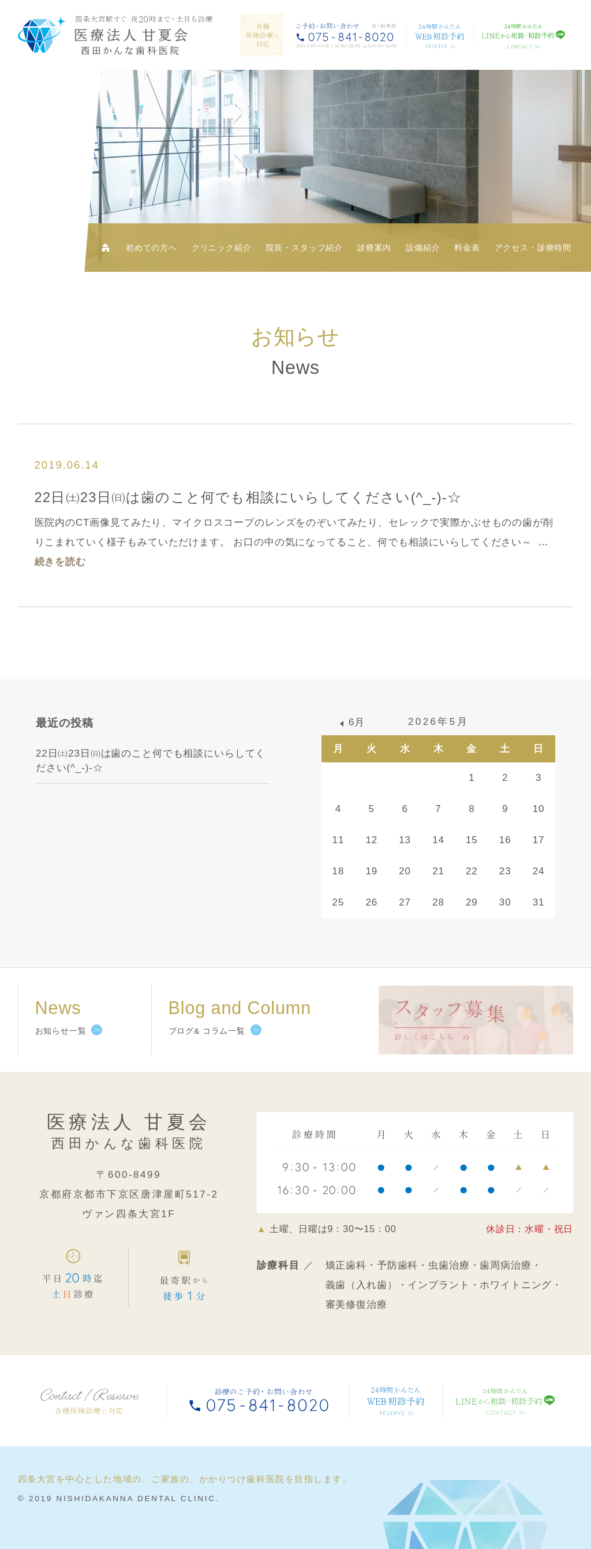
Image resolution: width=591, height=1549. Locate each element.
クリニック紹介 (222, 247)
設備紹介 (423, 247)
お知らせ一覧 (61, 1031)
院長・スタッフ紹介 (304, 247)
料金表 (467, 247)
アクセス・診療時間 (533, 247)
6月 (357, 722)
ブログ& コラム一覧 (207, 1031)
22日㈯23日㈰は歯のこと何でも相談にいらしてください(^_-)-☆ (248, 497)
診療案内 (374, 247)
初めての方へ (151, 247)
